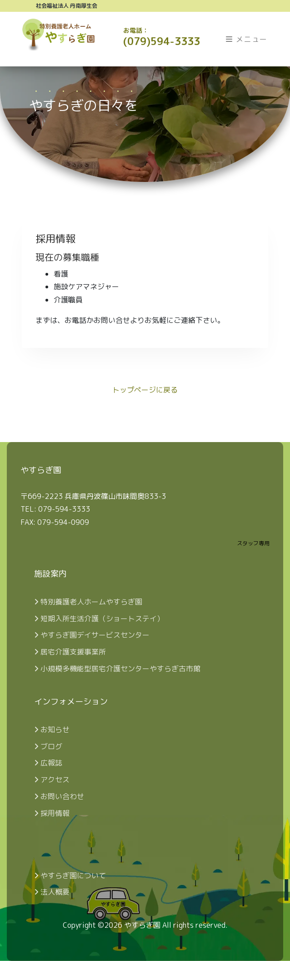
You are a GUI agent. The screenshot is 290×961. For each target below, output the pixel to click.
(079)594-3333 (161, 37)
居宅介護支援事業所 (70, 652)
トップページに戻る (145, 390)
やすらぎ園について (70, 875)
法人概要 (52, 892)
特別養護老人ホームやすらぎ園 (88, 602)
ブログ (48, 746)
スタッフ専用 (253, 543)
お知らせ (52, 730)
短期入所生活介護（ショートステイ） (99, 619)
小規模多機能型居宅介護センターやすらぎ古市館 (117, 669)
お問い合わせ (59, 796)
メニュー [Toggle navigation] (247, 39)
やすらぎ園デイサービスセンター (92, 635)
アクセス (52, 780)
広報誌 (48, 763)
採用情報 (52, 813)
